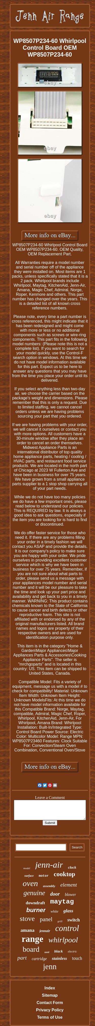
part (22, 958)
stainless (59, 958)
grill (60, 921)
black (58, 951)
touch (77, 958)
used (46, 952)
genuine (34, 893)
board (31, 949)
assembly (49, 886)
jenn (49, 966)
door (55, 894)
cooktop (64, 874)
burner (36, 910)
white (54, 911)
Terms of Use (49, 1017)
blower (70, 894)
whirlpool (63, 940)
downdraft (35, 902)
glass (68, 910)
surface (29, 875)
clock (72, 867)
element (68, 885)
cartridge (39, 959)
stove (27, 918)
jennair (45, 931)
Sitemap (50, 995)
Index (50, 988)
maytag (62, 902)
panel (46, 919)
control (67, 928)
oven (30, 883)
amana (27, 930)
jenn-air (49, 864)
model (26, 868)
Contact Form (49, 1002)
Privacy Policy (50, 1010)
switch (73, 919)
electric (72, 951)
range (32, 939)
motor (44, 876)
